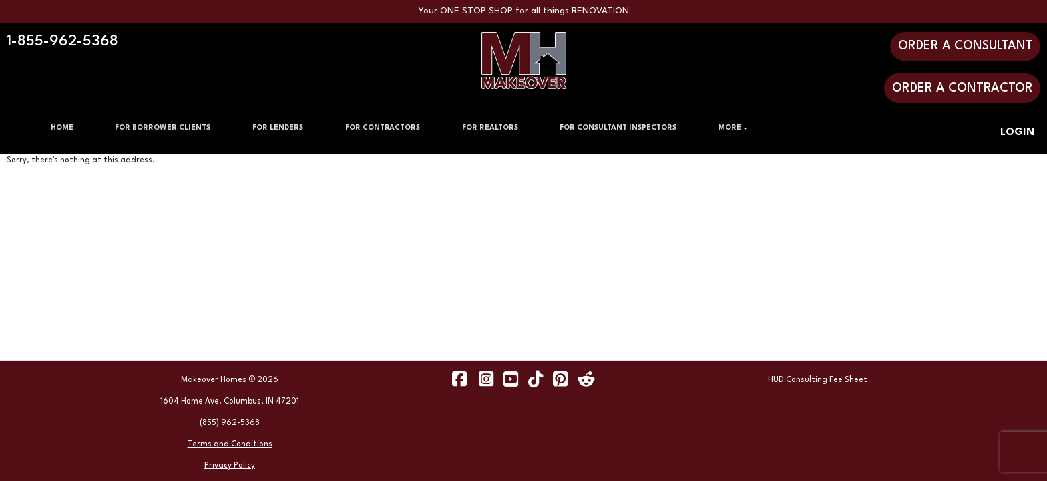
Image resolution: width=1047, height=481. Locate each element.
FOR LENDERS (277, 128)
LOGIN (1017, 133)
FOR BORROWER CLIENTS (162, 128)
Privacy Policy (229, 466)
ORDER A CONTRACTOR (962, 88)
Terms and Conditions (230, 444)
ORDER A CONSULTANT (965, 46)
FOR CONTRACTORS (382, 128)
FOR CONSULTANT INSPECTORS (618, 128)
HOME (62, 128)
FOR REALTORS (490, 128)
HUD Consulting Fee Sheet (817, 380)
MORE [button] (729, 128)
